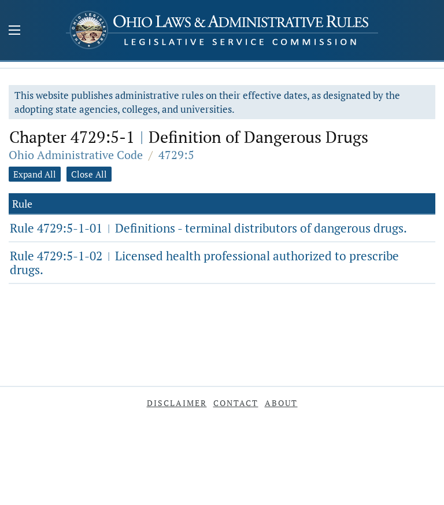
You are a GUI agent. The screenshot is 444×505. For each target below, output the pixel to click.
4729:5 (176, 155)
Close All (89, 174)
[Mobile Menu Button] (14, 31)
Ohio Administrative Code (76, 155)
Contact (235, 402)
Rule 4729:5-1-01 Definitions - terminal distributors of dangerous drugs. (208, 228)
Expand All (34, 174)
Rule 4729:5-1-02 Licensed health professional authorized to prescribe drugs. (204, 263)
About (281, 402)
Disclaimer (177, 402)
